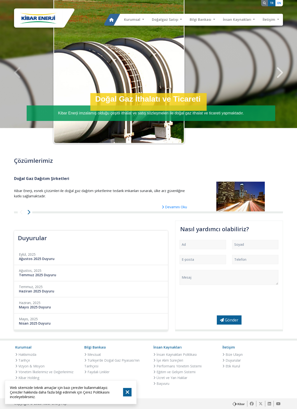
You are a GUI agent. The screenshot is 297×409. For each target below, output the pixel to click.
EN (279, 3)
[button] (134, 20)
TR (272, 3)
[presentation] (18, 73)
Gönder (229, 320)
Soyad (239, 244)
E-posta (188, 259)
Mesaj (186, 277)
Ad (184, 244)
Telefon (240, 259)
